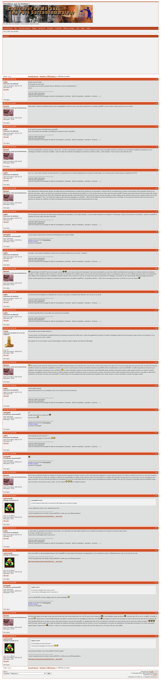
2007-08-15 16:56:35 (9, 613)
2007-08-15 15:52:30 (9, 362)
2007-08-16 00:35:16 (9, 636)
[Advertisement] (78, 55)
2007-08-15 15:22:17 (9, 310)
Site (15, 28)
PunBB (151, 671)
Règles (34, 28)
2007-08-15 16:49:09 (9, 582)
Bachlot (6, 106)
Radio (83, 28)
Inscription (50, 28)
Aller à (27, 673)
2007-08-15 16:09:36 (9, 453)
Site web (6, 89)
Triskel (5, 331)
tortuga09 (6, 235)
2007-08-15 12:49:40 (9, 147)
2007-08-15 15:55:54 (9, 385)
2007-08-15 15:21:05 (9, 291)
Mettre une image (69, 28)
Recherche (41, 28)
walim (5, 82)
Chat (77, 28)
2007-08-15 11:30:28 (9, 126)
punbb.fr (155, 674)
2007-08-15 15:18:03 (9, 268)
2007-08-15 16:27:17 (9, 528)
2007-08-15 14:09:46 (9, 188)
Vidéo (88, 28)
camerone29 (7, 499)
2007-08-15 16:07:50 (9, 433)
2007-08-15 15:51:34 (9, 328)
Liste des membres (24, 28)
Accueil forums (7, 28)
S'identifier (58, 28)
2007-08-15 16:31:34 (9, 550)
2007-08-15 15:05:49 (9, 250)
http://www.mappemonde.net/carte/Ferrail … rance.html (45, 516)
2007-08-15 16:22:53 (9, 472)
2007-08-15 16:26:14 (9, 495)
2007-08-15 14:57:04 (9, 232)
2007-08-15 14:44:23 (9, 211)
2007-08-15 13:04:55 (9, 170)
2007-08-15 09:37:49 (9, 79)
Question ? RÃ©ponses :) (48, 76)
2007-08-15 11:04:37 (9, 103)
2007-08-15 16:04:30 (9, 409)
